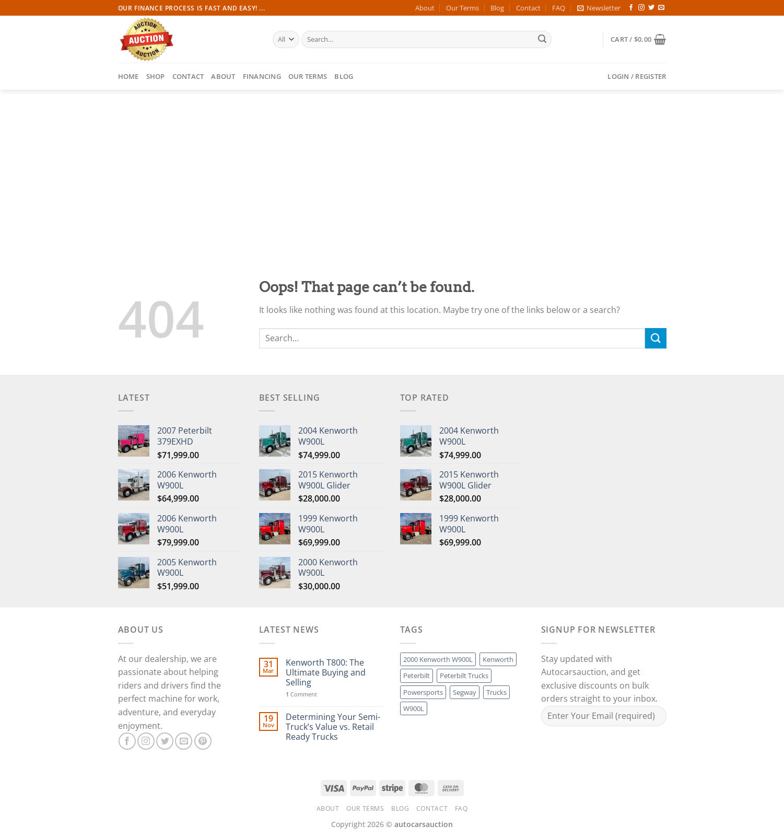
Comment (301, 694)
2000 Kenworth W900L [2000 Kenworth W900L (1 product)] (438, 659)
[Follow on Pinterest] (203, 741)
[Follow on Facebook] (631, 7)
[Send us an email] (661, 7)
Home (128, 76)
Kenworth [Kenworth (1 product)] (498, 659)
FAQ (558, 8)
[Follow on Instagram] (641, 7)
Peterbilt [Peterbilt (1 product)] (416, 675)
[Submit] (542, 40)
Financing (262, 76)
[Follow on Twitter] (651, 7)
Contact (528, 8)
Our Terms (462, 8)
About (425, 8)
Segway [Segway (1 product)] (464, 692)
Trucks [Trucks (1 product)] (496, 692)
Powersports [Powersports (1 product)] (423, 692)
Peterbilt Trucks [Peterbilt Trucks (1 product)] (464, 675)
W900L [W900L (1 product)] (413, 708)
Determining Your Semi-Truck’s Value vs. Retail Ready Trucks (333, 727)
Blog (497, 8)
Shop (155, 76)
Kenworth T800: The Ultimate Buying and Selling (326, 673)
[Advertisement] (392, 168)
